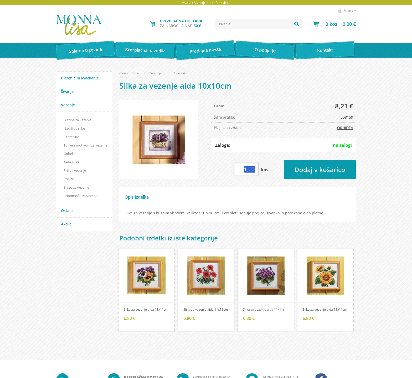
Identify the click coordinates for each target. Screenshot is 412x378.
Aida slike (71, 162)
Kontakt (325, 50)
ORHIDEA (345, 127)
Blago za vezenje (76, 187)
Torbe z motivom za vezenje (85, 145)
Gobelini (70, 153)
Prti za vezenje (75, 170)
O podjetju (265, 50)
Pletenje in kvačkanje (80, 77)
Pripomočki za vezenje (81, 195)
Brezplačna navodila (145, 50)
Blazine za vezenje (77, 120)
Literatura (71, 136)
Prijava (349, 10)
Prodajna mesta (205, 50)
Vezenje (68, 104)
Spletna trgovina (85, 50)
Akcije (66, 223)
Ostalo (67, 210)
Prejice (69, 179)
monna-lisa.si (129, 73)
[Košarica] (334, 24)
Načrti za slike (74, 128)
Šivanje (67, 91)
